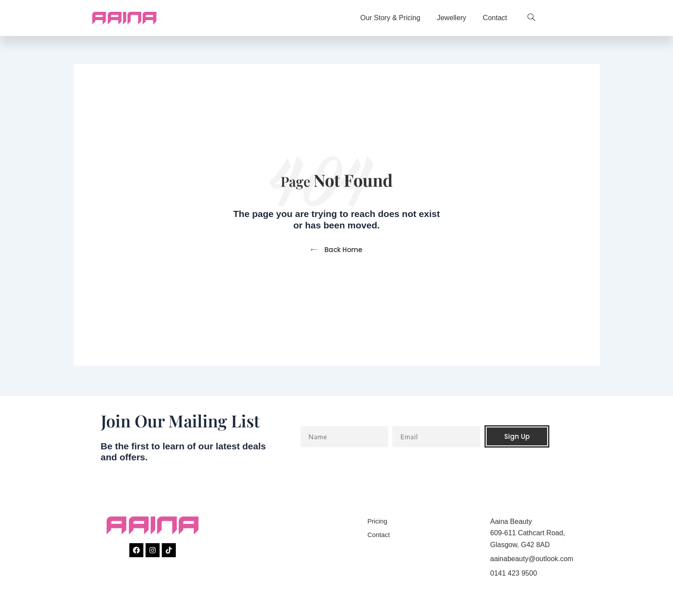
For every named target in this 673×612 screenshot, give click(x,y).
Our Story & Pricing (390, 17)
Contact (495, 17)
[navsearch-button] (527, 18)
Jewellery (451, 17)
